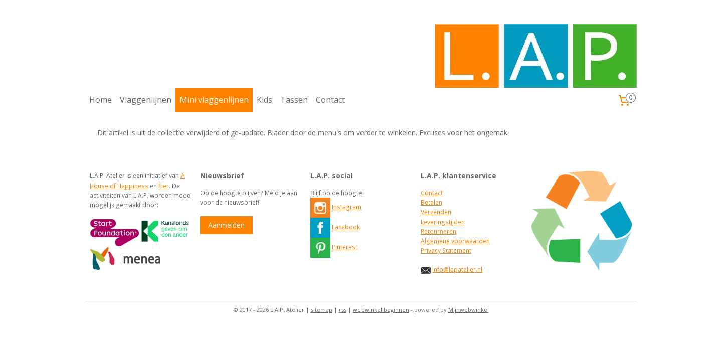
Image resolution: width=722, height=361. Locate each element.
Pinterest (344, 247)
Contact (330, 99)
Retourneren (438, 231)
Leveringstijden (443, 222)
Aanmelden (226, 225)
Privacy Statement (446, 250)
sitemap (321, 309)
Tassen (294, 99)
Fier (163, 186)
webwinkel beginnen (381, 309)
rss (342, 309)
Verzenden (436, 212)
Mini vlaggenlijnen (214, 99)
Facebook (346, 227)
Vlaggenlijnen (145, 99)
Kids (264, 99)
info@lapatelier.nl (457, 269)
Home (100, 99)
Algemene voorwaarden (455, 241)
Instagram (347, 207)
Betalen (431, 202)
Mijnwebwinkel (468, 309)
